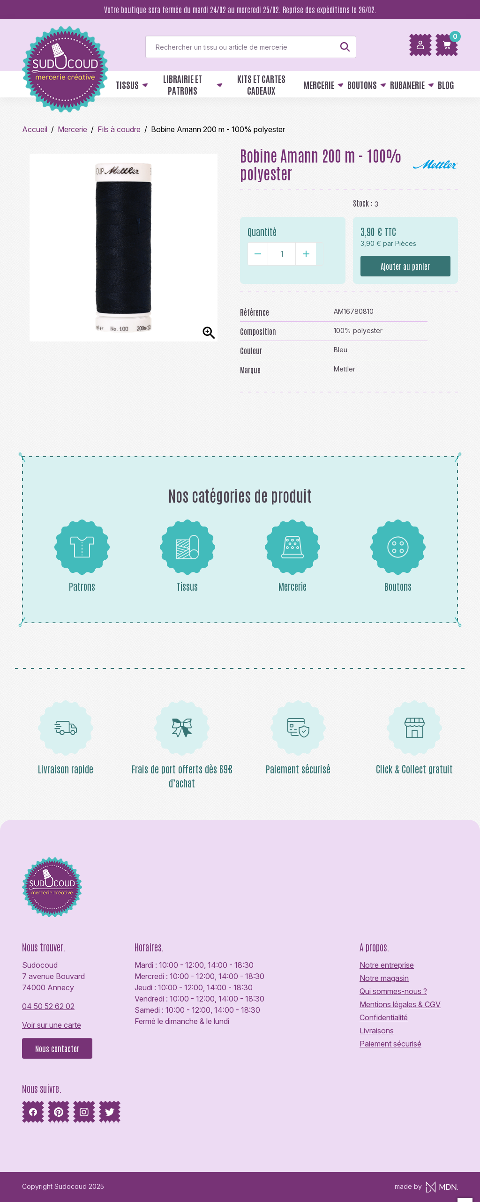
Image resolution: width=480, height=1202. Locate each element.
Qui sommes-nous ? (393, 991)
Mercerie (292, 555)
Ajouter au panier (405, 266)
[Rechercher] (250, 47)
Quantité (262, 231)
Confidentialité (384, 1017)
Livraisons (377, 1030)
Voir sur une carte (51, 1025)
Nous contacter (57, 1048)
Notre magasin (384, 978)
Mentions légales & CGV (400, 1004)
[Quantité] (282, 254)
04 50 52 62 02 (48, 1006)
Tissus (187, 555)
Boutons (398, 555)
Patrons (82, 555)
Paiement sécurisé (390, 1043)
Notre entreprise (387, 965)
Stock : (363, 203)
